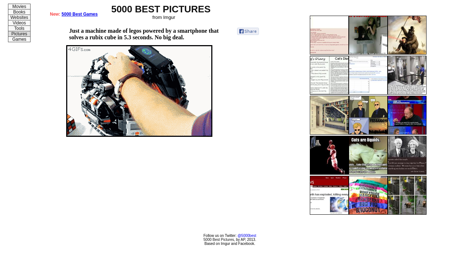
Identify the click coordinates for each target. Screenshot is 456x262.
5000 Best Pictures (219, 240)
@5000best (246, 236)
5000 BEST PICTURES (161, 9)
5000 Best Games (79, 14)
